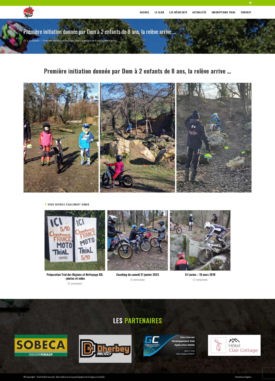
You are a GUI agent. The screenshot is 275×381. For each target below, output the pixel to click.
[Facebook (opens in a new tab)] (249, 3)
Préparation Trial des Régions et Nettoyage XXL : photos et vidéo (75, 277)
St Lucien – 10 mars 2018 (200, 275)
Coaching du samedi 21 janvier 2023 (137, 275)
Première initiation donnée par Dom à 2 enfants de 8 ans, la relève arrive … (81, 40)
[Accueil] (25, 40)
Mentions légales (243, 377)
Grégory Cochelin (96, 377)
